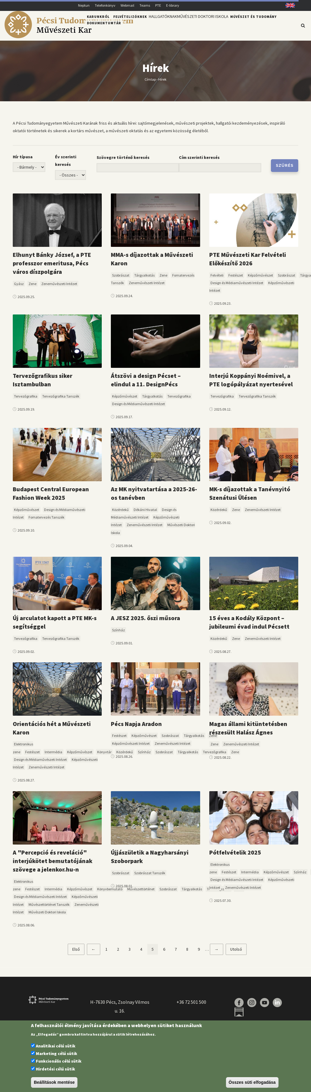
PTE (158, 5)
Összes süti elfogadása (252, 1082)
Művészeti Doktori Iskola (210, 25)
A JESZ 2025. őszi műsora (145, 621)
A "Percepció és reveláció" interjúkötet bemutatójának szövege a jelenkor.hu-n (52, 864)
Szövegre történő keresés (123, 161)
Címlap (150, 82)
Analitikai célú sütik (55, 1046)
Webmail (127, 5)
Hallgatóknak (165, 25)
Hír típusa (22, 160)
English (288, 5)
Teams (144, 5)
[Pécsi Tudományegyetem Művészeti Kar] (69, 36)
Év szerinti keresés (65, 164)
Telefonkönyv (105, 5)
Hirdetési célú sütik (55, 1069)
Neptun (84, 5)
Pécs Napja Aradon (136, 727)
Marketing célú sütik (56, 1053)
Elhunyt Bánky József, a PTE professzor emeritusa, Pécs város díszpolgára (52, 266)
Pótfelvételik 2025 (235, 856)
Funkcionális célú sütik (58, 1061)
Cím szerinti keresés (199, 161)
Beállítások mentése (54, 1082)
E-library (172, 5)
